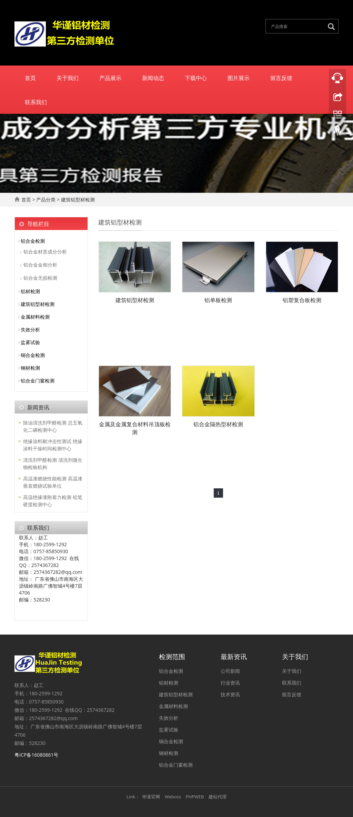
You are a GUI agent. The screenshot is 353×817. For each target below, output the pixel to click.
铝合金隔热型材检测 (218, 424)
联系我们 (36, 102)
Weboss (173, 797)
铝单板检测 (218, 300)
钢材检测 (30, 368)
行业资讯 (230, 682)
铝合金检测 (33, 241)
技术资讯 (230, 694)
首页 (30, 77)
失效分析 (30, 329)
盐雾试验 (30, 342)
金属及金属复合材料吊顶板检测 (135, 428)
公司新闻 (230, 671)
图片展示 (239, 77)
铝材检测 (30, 291)
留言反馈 (281, 77)
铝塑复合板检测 (302, 300)
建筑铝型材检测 (78, 199)
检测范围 (172, 656)
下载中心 (196, 77)
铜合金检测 (33, 355)
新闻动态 (153, 77)
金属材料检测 (35, 316)
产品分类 (46, 199)
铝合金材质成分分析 (45, 251)
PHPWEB (195, 797)
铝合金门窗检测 (37, 380)
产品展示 (110, 77)
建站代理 (217, 797)
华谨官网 (151, 797)
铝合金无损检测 (40, 278)
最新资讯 (234, 656)
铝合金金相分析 (40, 264)
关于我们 (68, 77)
